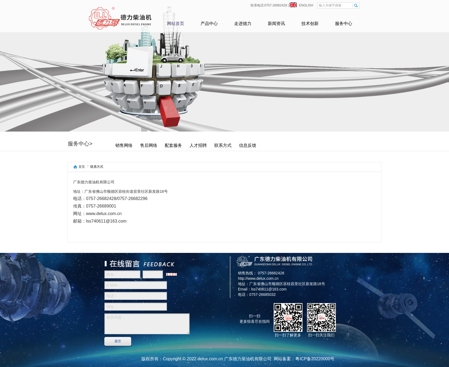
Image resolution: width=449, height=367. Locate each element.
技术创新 (310, 23)
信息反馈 (260, 145)
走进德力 (242, 23)
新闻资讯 (276, 23)
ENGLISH (305, 5)
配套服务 (186, 145)
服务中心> (93, 144)
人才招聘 (211, 145)
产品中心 (209, 23)
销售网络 (137, 145)
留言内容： (147, 323)
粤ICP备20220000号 (314, 359)
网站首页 (175, 23)
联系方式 (236, 145)
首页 (82, 167)
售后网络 (161, 145)
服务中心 (343, 23)
